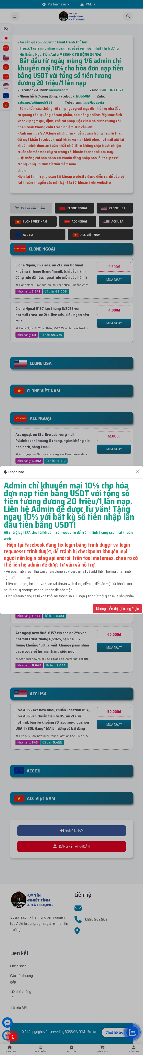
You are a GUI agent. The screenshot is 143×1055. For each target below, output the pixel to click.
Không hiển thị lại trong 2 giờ (117, 609)
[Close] (137, 471)
